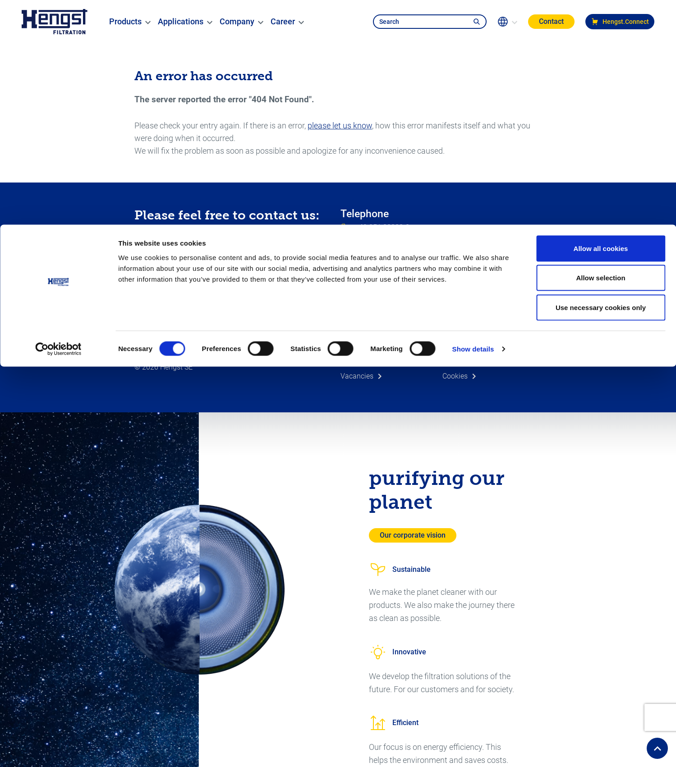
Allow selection (600, 53)
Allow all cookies (601, 23)
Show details (473, 124)
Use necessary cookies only (601, 83)
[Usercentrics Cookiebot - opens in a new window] (58, 124)
